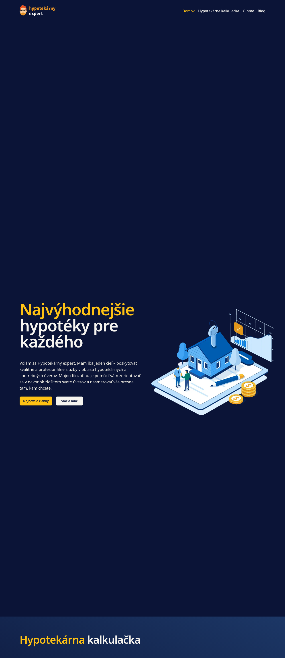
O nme (248, 10)
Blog (261, 10)
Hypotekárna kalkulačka (218, 10)
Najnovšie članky (36, 401)
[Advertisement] (142, 56)
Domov (188, 10)
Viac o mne (69, 401)
